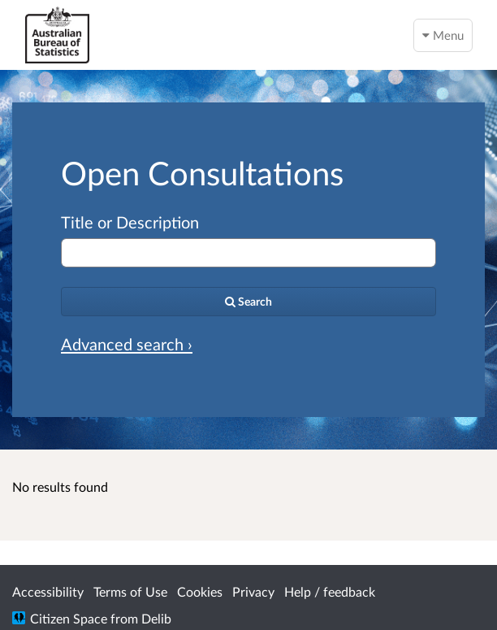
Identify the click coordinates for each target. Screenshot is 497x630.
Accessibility (48, 591)
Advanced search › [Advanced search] (126, 344)
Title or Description (130, 222)
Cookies (200, 591)
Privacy (253, 591)
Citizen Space (68, 618)
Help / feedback (329, 591)
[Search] (248, 301)
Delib (156, 618)
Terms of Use (130, 591)
